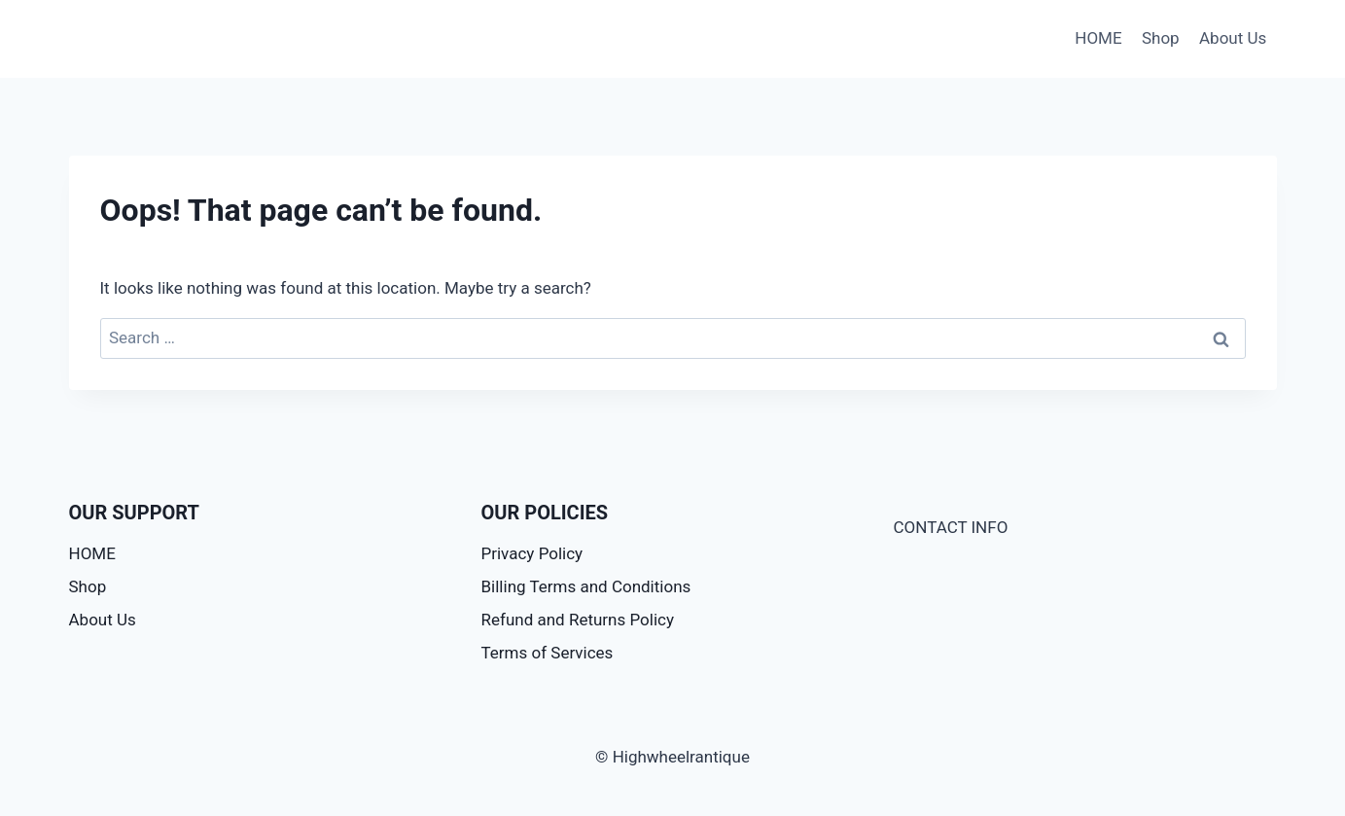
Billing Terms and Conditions (586, 586)
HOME (1098, 38)
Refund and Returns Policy (578, 619)
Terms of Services (547, 652)
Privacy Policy (532, 553)
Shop (1161, 38)
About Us (1232, 38)
